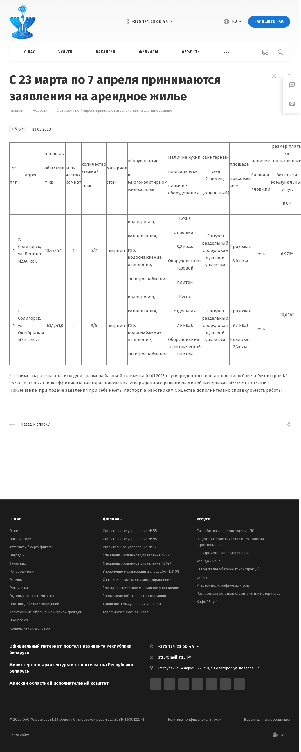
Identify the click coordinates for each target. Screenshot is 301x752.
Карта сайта (19, 735)
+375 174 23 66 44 (150, 21)
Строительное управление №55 (130, 531)
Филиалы (112, 519)
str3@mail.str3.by (174, 657)
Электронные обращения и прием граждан (45, 612)
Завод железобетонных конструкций (134, 596)
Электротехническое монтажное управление (141, 587)
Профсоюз (18, 620)
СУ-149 (202, 577)
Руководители (21, 571)
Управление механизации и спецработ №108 (141, 571)
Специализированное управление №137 (137, 555)
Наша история (21, 539)
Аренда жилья (209, 561)
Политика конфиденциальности (193, 719)
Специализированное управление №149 (137, 563)
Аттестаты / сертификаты (31, 547)
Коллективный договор (29, 628)
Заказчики (18, 563)
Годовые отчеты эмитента (31, 596)
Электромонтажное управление (223, 553)
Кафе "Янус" (207, 601)
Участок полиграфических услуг (224, 585)
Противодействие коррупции (34, 604)
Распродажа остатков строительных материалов (239, 593)
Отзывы (16, 579)
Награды (16, 555)
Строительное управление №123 (130, 547)
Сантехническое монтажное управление (137, 579)
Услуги (203, 519)
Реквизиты (18, 587)
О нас (15, 519)
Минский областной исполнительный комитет (59, 683)
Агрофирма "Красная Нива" (126, 612)
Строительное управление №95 (130, 539)
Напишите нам (269, 21)
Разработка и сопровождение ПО (226, 531)
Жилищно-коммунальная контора (132, 604)
